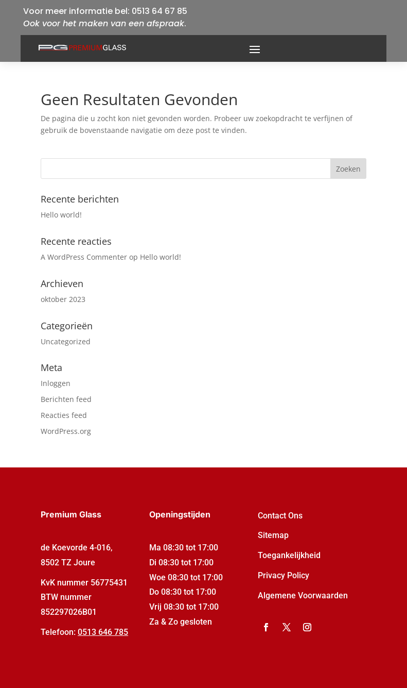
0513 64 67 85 (159, 11)
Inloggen (55, 383)
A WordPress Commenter (84, 257)
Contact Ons (280, 516)
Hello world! (61, 215)
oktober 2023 (63, 299)
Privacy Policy (283, 575)
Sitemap (273, 535)
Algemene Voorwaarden (303, 595)
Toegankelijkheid (289, 555)
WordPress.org (66, 431)
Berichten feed (66, 399)
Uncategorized (66, 341)
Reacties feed (64, 415)
